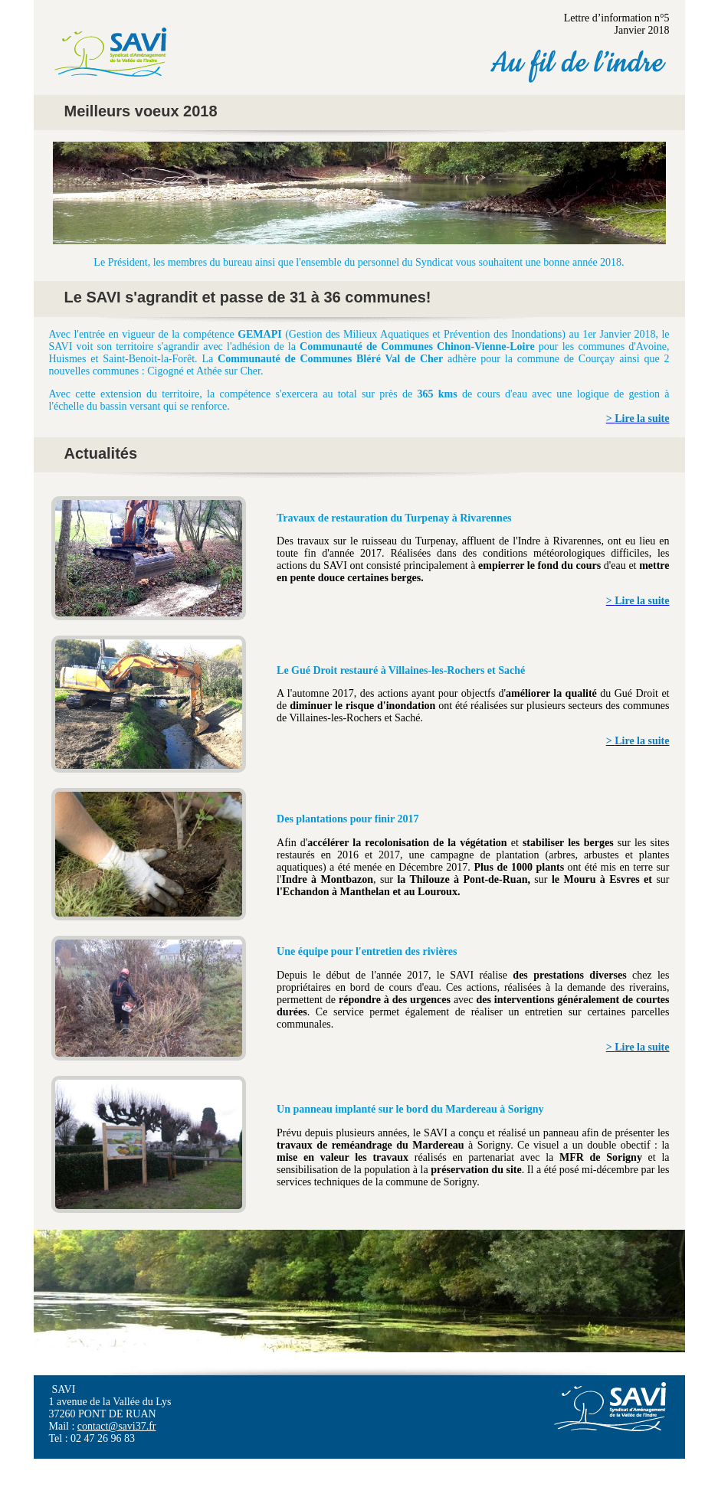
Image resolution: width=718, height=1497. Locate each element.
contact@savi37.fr (116, 1426)
